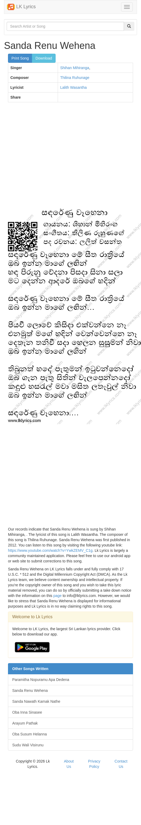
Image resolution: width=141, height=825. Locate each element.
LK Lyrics (21, 7)
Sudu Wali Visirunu (28, 745)
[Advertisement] (50, 157)
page (57, 596)
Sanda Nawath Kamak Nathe (36, 701)
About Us (69, 764)
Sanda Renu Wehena (30, 690)
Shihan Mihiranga (74, 68)
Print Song (20, 58)
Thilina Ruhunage (74, 77)
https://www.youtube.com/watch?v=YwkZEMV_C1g (50, 550)
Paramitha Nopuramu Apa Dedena (40, 679)
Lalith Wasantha (73, 87)
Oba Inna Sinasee (27, 712)
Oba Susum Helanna (29, 734)
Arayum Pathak (25, 723)
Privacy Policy (94, 764)
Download (43, 58)
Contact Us (121, 764)
